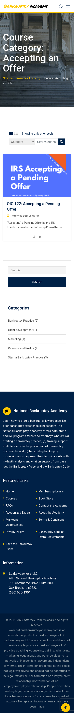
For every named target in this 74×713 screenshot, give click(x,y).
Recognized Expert (18, 512)
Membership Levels (51, 491)
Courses (11, 498)
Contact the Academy (53, 505)
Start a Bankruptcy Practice (25, 357)
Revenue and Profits (21, 348)
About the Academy (52, 512)
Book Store (46, 498)
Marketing (14, 339)
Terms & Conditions (52, 519)
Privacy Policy (15, 532)
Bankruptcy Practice (21, 320)
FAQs (9, 505)
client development (20, 330)
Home (10, 491)
